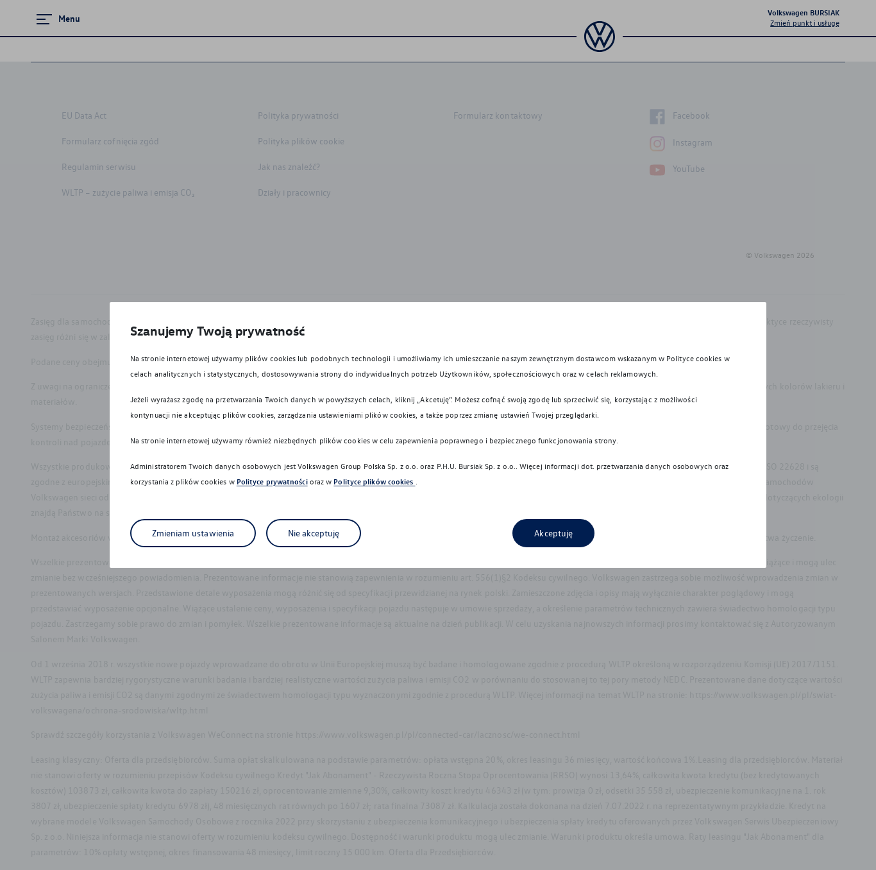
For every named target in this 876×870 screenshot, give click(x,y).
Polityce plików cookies (374, 481)
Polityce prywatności (272, 481)
